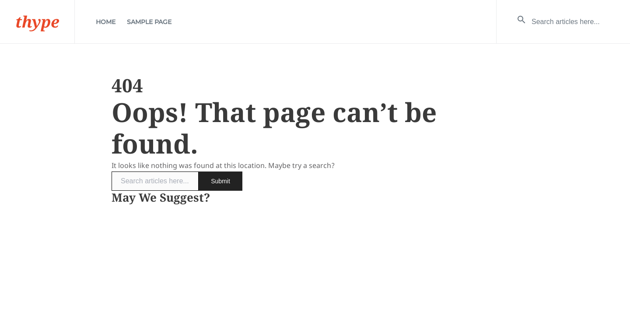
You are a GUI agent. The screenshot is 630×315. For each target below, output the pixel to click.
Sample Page (149, 22)
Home (106, 22)
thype (37, 21)
